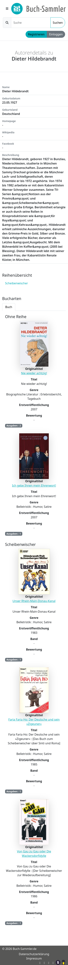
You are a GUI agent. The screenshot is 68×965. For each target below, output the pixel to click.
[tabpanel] (34, 622)
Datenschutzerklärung (34, 954)
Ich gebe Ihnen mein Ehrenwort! (34, 486)
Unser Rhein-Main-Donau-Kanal (34, 601)
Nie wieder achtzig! (34, 373)
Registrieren (36, 34)
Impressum (34, 958)
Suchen (58, 23)
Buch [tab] (8, 307)
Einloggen (56, 34)
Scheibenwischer (16, 283)
